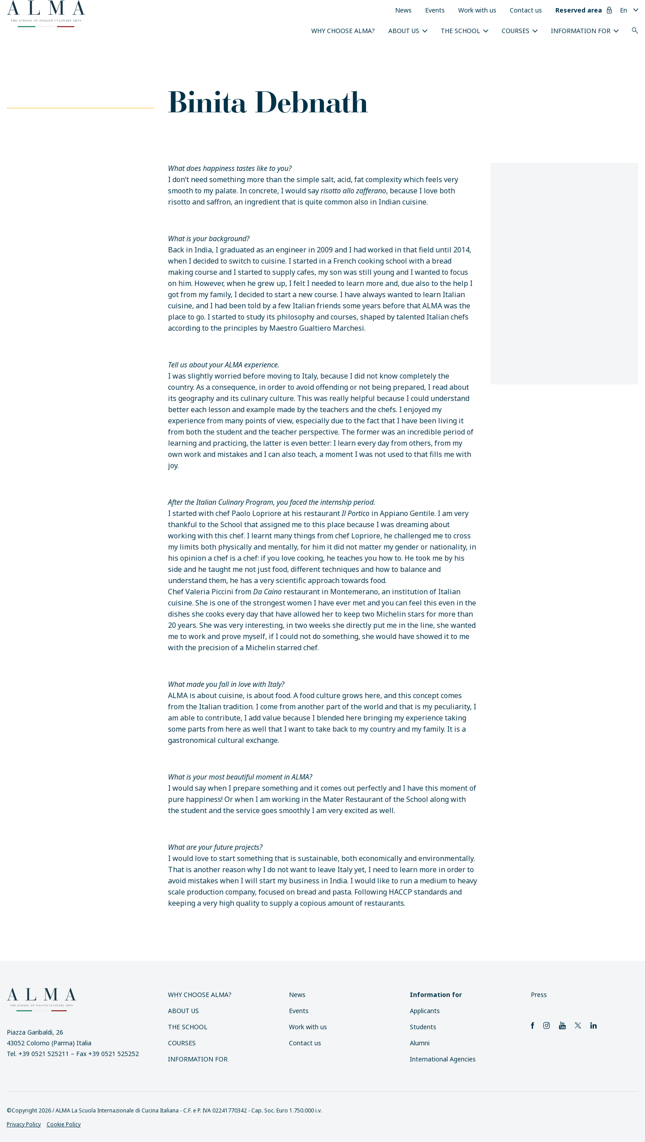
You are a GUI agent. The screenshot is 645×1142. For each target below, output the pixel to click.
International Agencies (443, 1059)
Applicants (425, 1010)
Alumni (420, 1043)
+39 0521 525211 (43, 1053)
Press (539, 994)
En (623, 10)
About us (403, 30)
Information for (581, 30)
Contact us (526, 10)
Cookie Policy (64, 1124)
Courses (515, 30)
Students (423, 1027)
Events (435, 10)
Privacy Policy (24, 1124)
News (403, 10)
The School (460, 30)
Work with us (477, 10)
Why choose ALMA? (343, 30)
